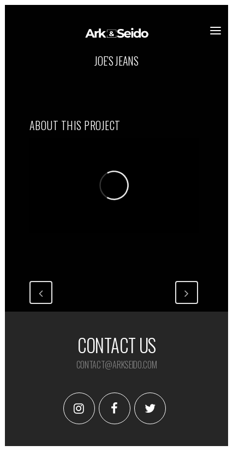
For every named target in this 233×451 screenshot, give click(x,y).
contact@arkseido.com (116, 364)
